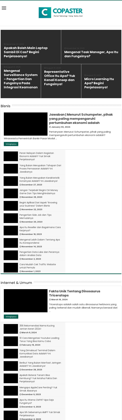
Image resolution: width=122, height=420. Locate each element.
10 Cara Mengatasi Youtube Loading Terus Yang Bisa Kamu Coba (97, 267)
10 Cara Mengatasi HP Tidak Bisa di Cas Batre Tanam (38, 373)
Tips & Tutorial (13, 331)
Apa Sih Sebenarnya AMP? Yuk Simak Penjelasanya (96, 302)
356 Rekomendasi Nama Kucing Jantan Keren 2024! (37, 265)
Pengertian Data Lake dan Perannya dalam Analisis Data (36, 204)
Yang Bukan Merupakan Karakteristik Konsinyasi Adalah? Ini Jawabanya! (39, 168)
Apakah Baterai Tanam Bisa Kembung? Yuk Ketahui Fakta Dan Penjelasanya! (38, 291)
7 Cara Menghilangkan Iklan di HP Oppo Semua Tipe (98, 373)
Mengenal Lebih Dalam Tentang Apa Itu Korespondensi (97, 192)
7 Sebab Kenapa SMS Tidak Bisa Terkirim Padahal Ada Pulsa (37, 397)
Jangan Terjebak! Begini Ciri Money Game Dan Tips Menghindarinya (95, 168)
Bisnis (5, 106)
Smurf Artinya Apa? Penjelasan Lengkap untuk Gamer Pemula (37, 315)
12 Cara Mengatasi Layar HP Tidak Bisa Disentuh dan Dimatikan (80, 342)
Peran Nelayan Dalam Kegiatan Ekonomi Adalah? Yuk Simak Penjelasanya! (37, 156)
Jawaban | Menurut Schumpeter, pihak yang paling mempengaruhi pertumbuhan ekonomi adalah (81, 118)
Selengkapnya (11, 144)
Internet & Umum (16, 220)
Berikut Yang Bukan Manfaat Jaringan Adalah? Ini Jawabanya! (98, 278)
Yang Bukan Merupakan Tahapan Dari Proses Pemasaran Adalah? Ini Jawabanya (99, 156)
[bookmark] (5, 10)
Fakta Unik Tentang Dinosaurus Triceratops (74, 231)
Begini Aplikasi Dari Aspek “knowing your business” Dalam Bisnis (38, 179)
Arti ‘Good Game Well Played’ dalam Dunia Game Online (96, 315)
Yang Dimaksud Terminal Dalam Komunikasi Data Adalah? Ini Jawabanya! (37, 279)
